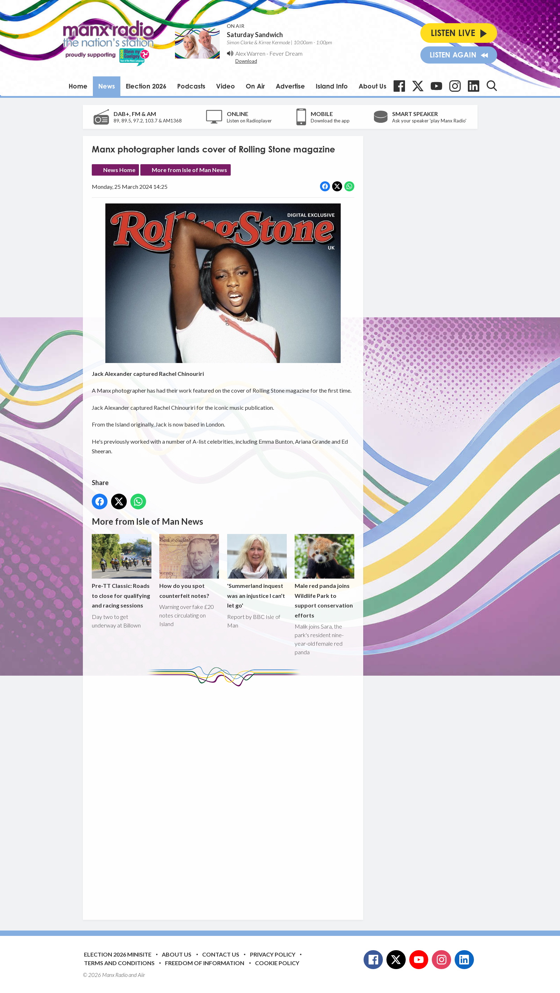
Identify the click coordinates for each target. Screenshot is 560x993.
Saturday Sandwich (255, 35)
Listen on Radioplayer (249, 121)
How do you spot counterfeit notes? (189, 566)
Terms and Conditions (119, 962)
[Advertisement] (226, 797)
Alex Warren (250, 53)
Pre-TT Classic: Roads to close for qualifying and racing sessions (121, 571)
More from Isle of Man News (189, 169)
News (106, 86)
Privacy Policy (272, 954)
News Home (119, 169)
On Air (255, 86)
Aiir (141, 975)
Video (225, 86)
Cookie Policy (277, 962)
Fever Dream (285, 53)
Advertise (290, 86)
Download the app (330, 121)
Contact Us (220, 954)
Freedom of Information (204, 962)
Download (246, 61)
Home (78, 86)
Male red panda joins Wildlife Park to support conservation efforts (324, 576)
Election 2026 (146, 86)
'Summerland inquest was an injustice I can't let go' (256, 571)
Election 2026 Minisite (117, 954)
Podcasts (191, 86)
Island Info (332, 86)
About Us (372, 86)
